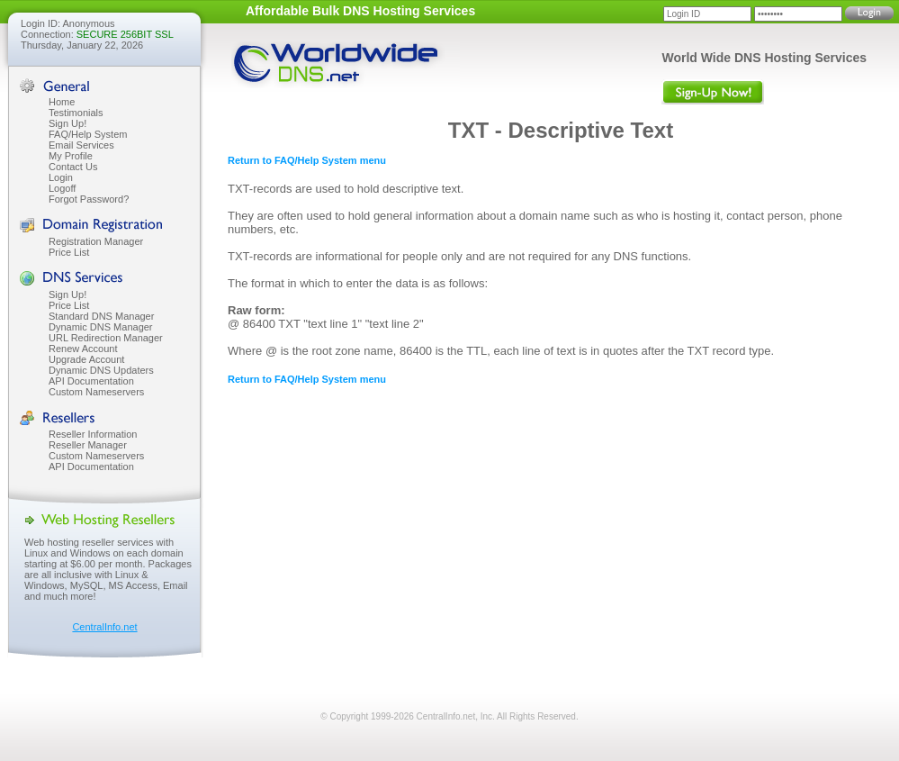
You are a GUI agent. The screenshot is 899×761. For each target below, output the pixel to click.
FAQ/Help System (88, 134)
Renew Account (83, 348)
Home (62, 101)
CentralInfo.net (104, 626)
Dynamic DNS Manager (101, 327)
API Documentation (91, 381)
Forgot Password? (89, 199)
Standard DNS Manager (101, 316)
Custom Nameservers (96, 391)
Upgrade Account (86, 359)
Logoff (62, 188)
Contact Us (73, 166)
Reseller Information (93, 434)
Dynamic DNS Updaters (101, 370)
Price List (69, 252)
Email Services (81, 145)
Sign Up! (67, 123)
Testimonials (76, 112)
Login (61, 177)
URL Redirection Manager (106, 337)
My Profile (71, 155)
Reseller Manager (88, 444)
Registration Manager (96, 241)
